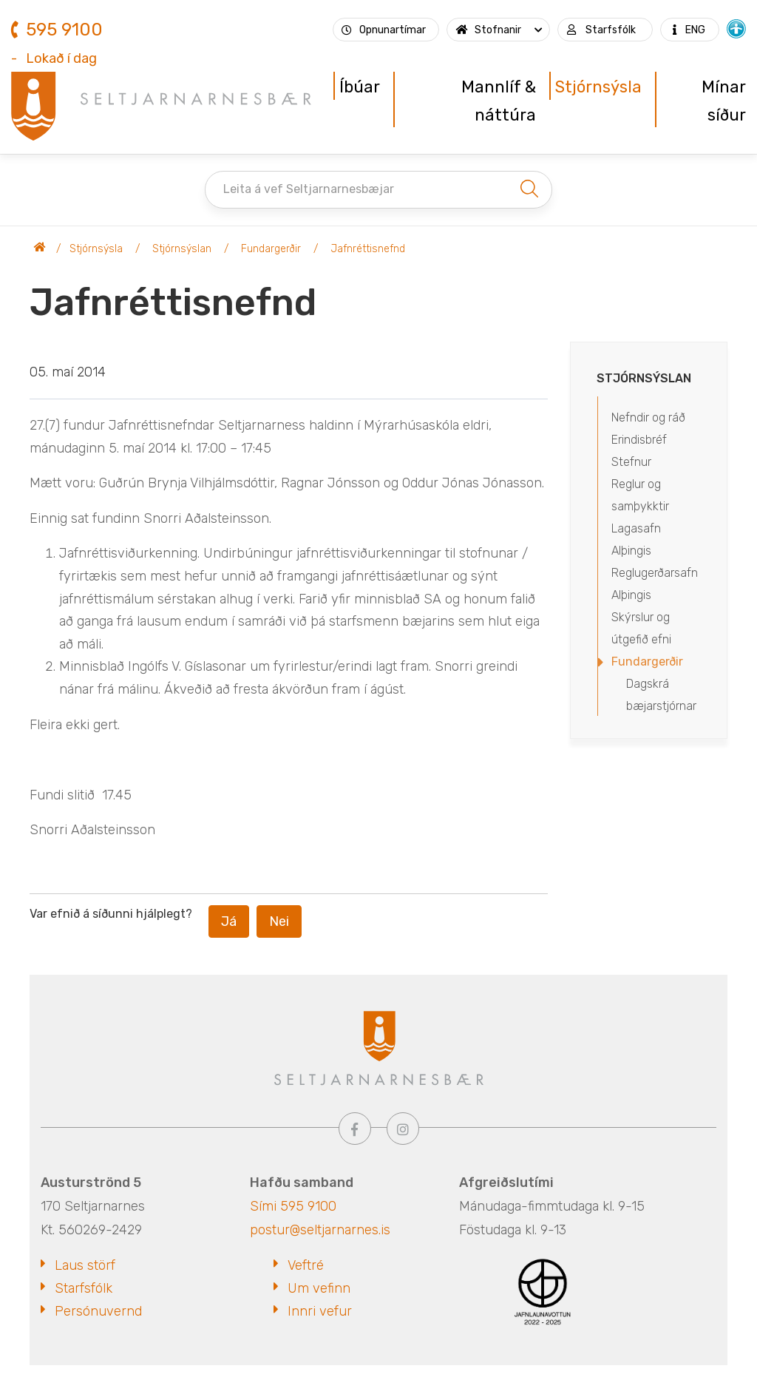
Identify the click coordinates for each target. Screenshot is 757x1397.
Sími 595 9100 (293, 1206)
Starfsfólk (83, 1288)
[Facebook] (355, 1128)
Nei (279, 921)
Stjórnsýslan (181, 249)
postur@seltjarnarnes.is (320, 1230)
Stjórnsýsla (96, 249)
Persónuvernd (98, 1311)
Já (229, 921)
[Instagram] (403, 1128)
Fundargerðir (271, 249)
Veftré (306, 1265)
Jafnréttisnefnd (367, 249)
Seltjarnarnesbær (40, 249)
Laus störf (85, 1265)
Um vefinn (319, 1288)
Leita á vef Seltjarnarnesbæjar (308, 189)
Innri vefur (320, 1311)
